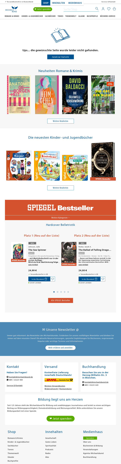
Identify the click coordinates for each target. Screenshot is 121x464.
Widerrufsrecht (51, 389)
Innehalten (58, 3)
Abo (47, 457)
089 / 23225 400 (16, 380)
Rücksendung (65, 389)
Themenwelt (70, 16)
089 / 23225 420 (91, 385)
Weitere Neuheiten (60, 121)
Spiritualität (50, 446)
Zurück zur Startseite (60, 57)
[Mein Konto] (103, 9)
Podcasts (49, 449)
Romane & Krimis (12, 16)
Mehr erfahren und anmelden (60, 347)
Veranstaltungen (90, 449)
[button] (54, 292)
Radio (48, 453)
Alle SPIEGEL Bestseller (60, 300)
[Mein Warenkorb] (114, 9)
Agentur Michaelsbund (93, 453)
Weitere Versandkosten (55, 386)
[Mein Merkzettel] (108, 9)
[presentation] (6, 95)
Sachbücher (50, 16)
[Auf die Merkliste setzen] (52, 279)
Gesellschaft (50, 438)
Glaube (81, 16)
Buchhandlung (89, 457)
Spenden (90, 438)
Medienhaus (75, 3)
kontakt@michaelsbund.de (21, 377)
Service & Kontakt (109, 2)
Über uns (87, 442)
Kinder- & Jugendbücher (32, 16)
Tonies (60, 16)
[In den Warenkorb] (39, 279)
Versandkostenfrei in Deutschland (20, 2)
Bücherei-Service (107, 16)
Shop (45, 3)
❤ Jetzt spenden (43, 9)
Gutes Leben (50, 442)
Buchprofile (92, 16)
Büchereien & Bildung (93, 446)
